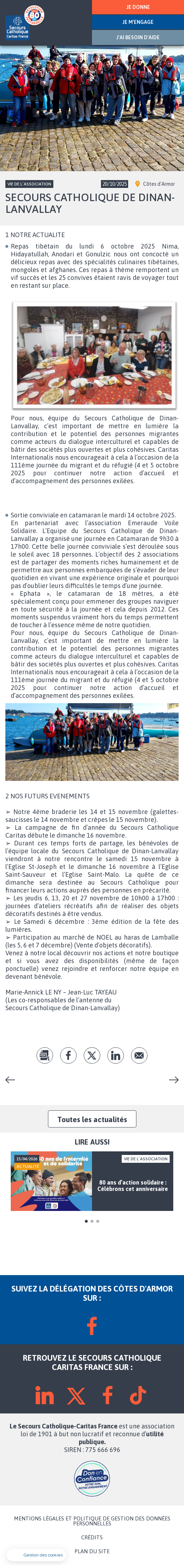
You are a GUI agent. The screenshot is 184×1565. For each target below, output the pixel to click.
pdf (45, 1055)
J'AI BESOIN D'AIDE (138, 37)
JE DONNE (138, 7)
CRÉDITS (92, 1537)
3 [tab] (97, 1221)
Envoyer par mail (139, 1055)
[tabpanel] (92, 1181)
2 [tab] (92, 1221)
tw (92, 1055)
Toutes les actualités (92, 1119)
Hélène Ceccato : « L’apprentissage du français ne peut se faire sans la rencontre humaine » (171, 1080)
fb (68, 1055)
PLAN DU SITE (92, 1551)
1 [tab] (86, 1221)
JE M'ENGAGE (138, 22)
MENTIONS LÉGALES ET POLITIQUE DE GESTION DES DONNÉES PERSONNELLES (92, 1521)
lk (115, 1055)
